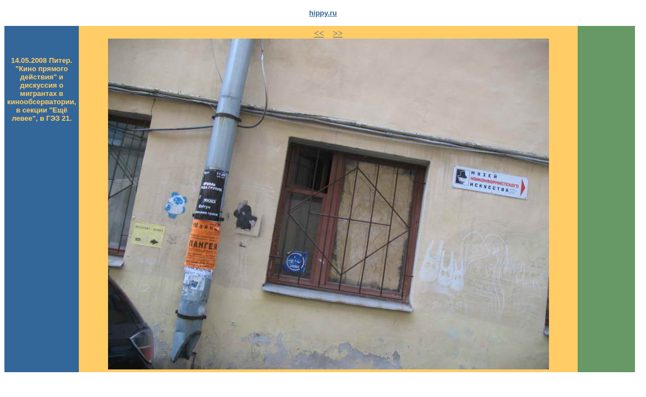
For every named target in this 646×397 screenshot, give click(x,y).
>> (338, 33)
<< (319, 33)
